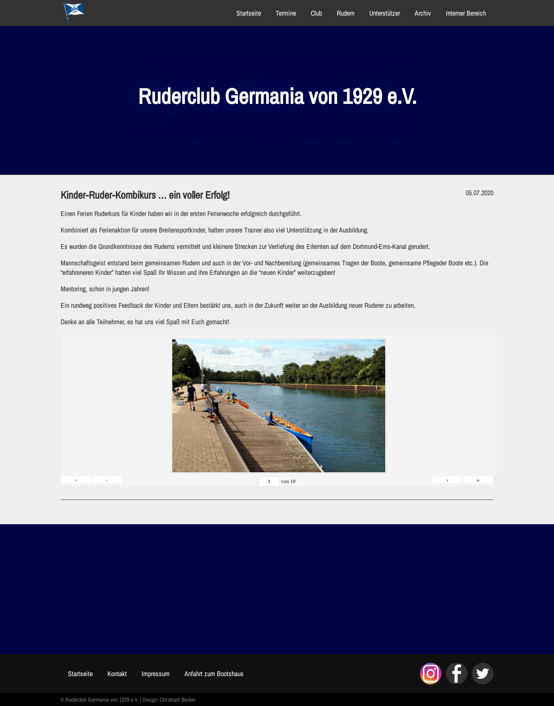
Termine (286, 13)
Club (316, 13)
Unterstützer (384, 13)
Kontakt (117, 673)
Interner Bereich (466, 13)
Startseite (248, 13)
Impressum (156, 673)
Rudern (345, 13)
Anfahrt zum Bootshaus (214, 673)
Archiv (423, 13)
